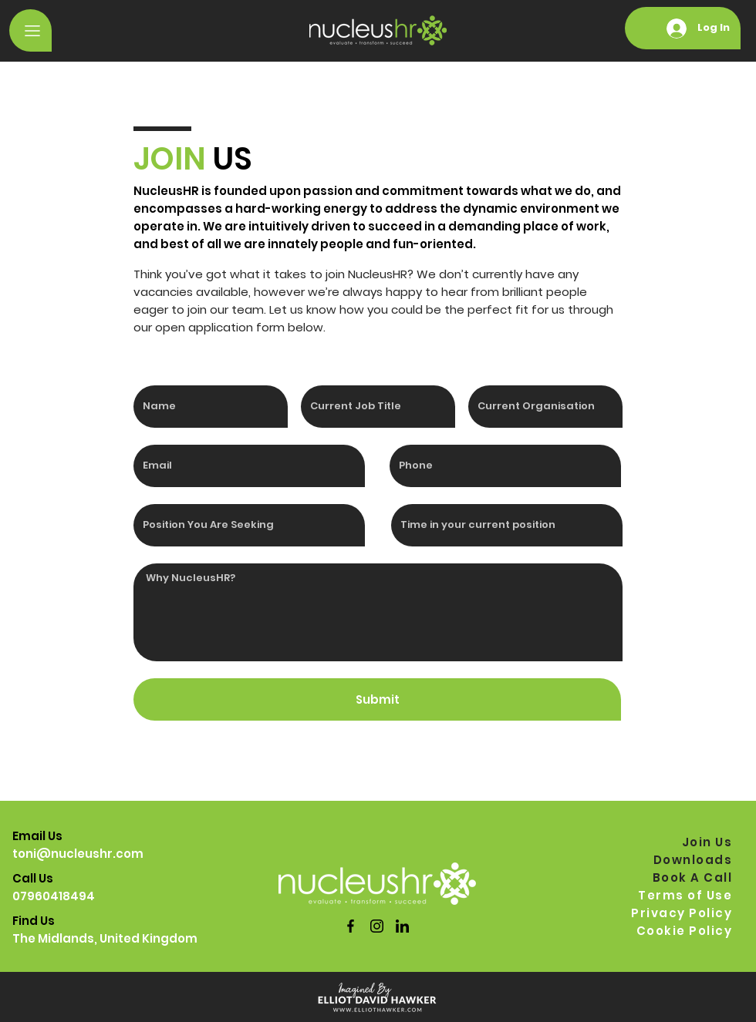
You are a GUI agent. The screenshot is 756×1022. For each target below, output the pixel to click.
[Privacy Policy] (680, 913)
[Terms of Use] (680, 895)
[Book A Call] (680, 877)
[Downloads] (680, 860)
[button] (30, 30)
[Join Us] (680, 842)
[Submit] (377, 699)
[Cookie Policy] (680, 931)
